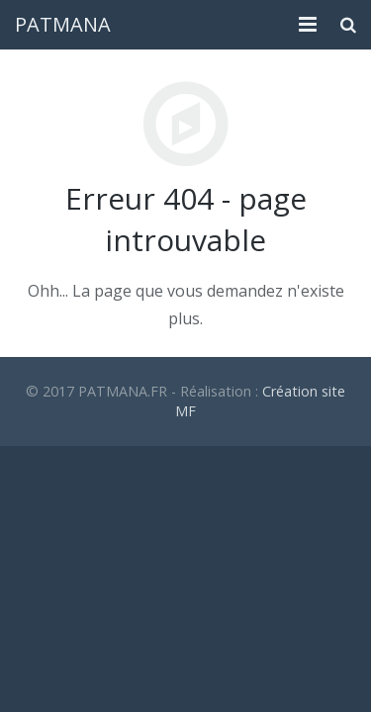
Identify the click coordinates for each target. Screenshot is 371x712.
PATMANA (63, 24)
